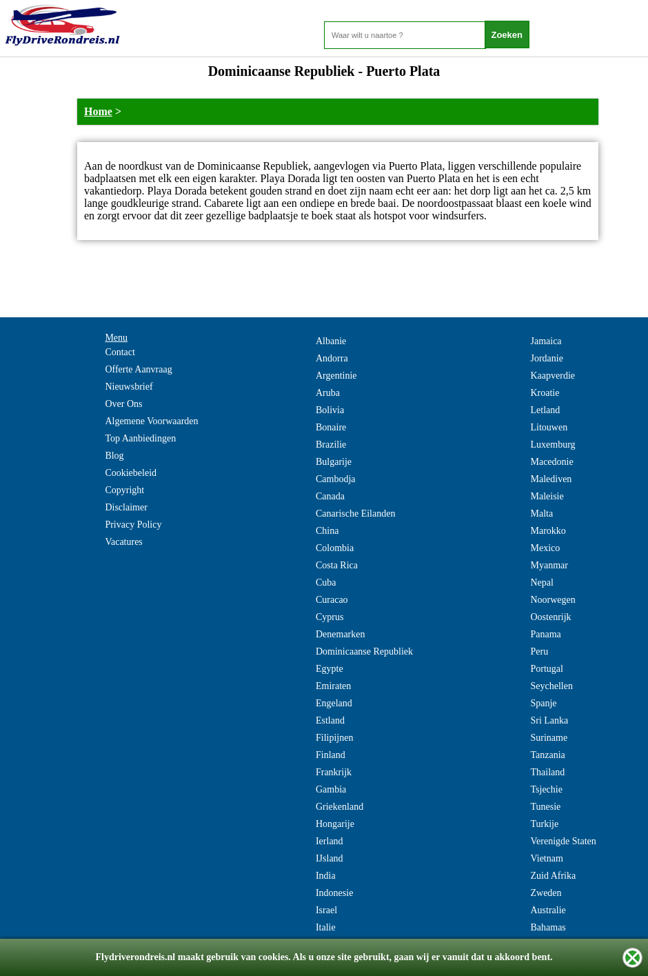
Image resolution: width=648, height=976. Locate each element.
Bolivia (330, 410)
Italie (326, 927)
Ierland (329, 841)
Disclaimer (126, 507)
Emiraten (333, 686)
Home (98, 111)
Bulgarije (334, 462)
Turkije (544, 824)
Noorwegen (552, 600)
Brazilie (331, 444)
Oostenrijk (550, 617)
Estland (330, 720)
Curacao (332, 600)
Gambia (331, 789)
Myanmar (548, 565)
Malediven (550, 479)
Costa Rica (337, 565)
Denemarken (340, 634)
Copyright (124, 490)
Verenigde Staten (563, 841)
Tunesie (545, 806)
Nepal (541, 582)
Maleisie (546, 496)
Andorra (332, 358)
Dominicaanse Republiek (364, 651)
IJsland (329, 858)
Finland (330, 755)
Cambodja (336, 479)
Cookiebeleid (130, 473)
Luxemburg (552, 444)
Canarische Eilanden (355, 513)
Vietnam (546, 858)
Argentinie (336, 375)
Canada (330, 496)
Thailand (547, 772)
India (326, 875)
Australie (547, 910)
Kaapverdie (552, 375)
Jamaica (545, 341)
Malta (541, 513)
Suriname (548, 738)
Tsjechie (546, 789)
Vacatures (123, 542)
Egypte (329, 669)
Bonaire (331, 427)
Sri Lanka (549, 720)
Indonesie (334, 893)
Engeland (334, 703)
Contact (120, 352)
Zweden (545, 893)
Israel (326, 910)
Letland (545, 410)
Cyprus (329, 617)
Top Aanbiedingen (140, 438)
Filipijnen (334, 738)
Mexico (545, 548)
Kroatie (544, 393)
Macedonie (551, 462)
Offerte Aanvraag (138, 369)
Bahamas (547, 927)
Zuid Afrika (553, 875)
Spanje (543, 703)
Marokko (547, 531)
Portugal (546, 669)
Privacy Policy (133, 524)
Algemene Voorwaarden (151, 421)
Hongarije (335, 824)
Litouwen (548, 427)
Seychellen (551, 686)
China (327, 531)
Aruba (328, 393)
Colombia (335, 548)
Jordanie (546, 358)
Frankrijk (334, 772)
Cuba (326, 582)
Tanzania (547, 755)
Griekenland (339, 806)
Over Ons (123, 404)
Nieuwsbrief (128, 386)
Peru (539, 651)
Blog (114, 455)
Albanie (331, 341)
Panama (545, 634)
